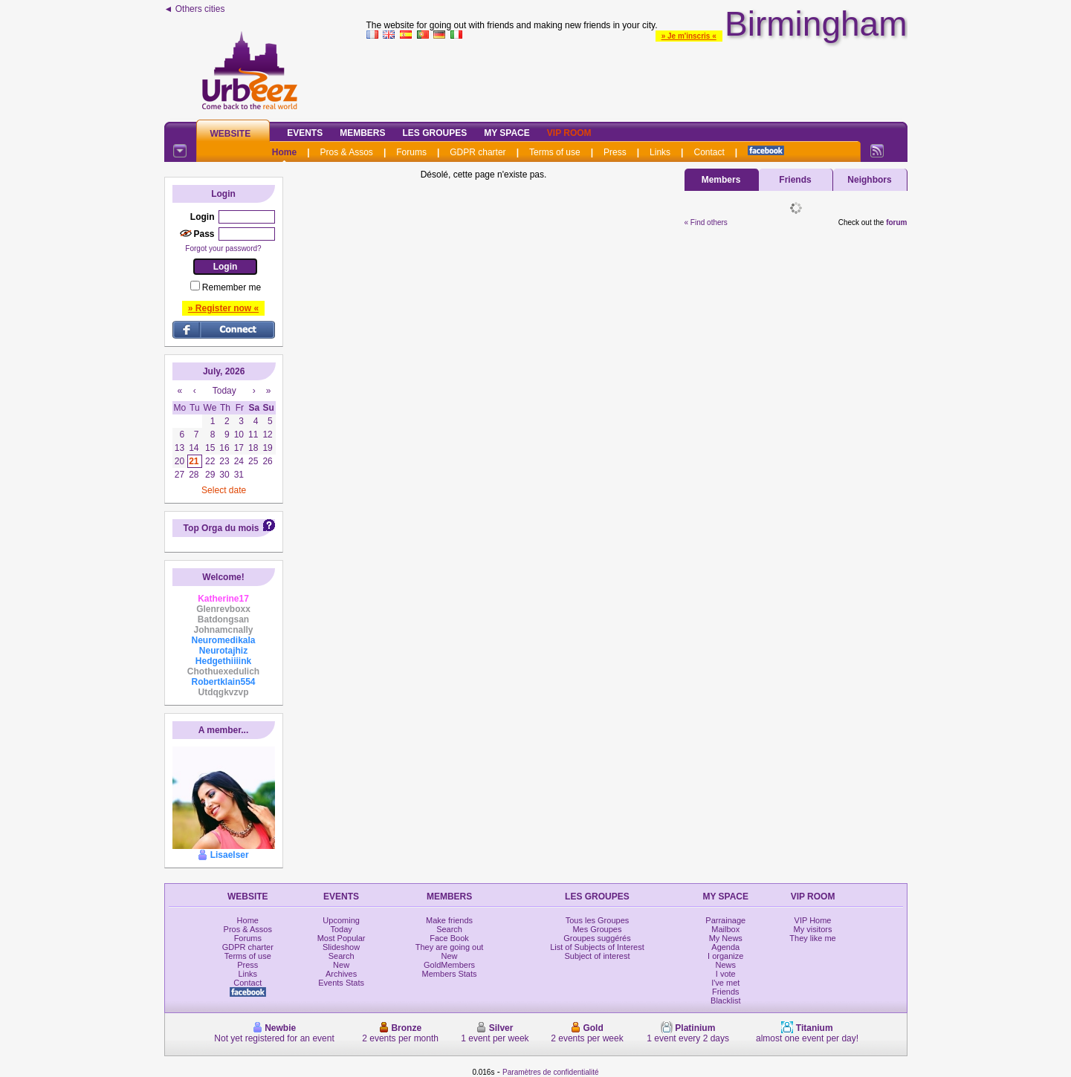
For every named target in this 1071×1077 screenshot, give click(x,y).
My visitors (813, 929)
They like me (812, 938)
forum (896, 222)
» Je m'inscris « (688, 36)
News (726, 964)
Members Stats (449, 973)
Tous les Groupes (598, 920)
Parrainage (725, 920)
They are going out (449, 947)
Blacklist (725, 1000)
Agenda (725, 947)
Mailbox (725, 929)
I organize (725, 955)
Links (660, 152)
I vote (726, 973)
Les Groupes (435, 133)
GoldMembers (449, 964)
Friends (795, 180)
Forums (411, 152)
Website (230, 133)
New (341, 964)
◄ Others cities (194, 9)
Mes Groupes (596, 929)
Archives (341, 973)
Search (342, 955)
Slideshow (341, 947)
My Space (507, 133)
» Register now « (223, 308)
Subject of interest (597, 955)
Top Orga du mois (221, 528)
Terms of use (554, 152)
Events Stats (341, 982)
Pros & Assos (346, 152)
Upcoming (341, 920)
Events (305, 133)
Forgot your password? (223, 248)
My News (725, 938)
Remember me (231, 287)
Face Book (449, 938)
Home (284, 152)
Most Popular (341, 938)
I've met (725, 982)
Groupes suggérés (597, 938)
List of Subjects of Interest (597, 947)
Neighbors (869, 180)
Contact (708, 152)
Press (615, 152)
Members (362, 133)
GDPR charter (477, 152)
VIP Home (813, 920)
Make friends (449, 920)
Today (341, 929)
